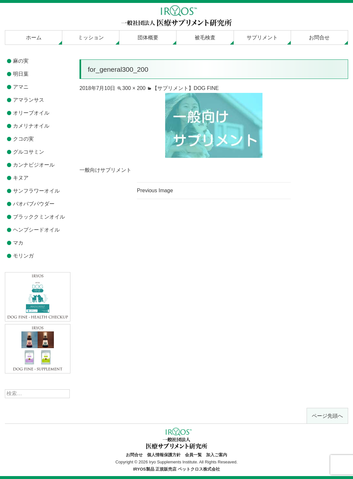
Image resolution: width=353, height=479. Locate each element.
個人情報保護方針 (164, 454)
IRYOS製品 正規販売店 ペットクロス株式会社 (176, 469)
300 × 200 (134, 88)
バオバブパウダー (34, 204)
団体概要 (148, 37)
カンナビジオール (34, 165)
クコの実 (23, 139)
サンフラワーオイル (36, 191)
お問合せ (319, 37)
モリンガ (23, 255)
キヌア (21, 178)
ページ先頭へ (327, 416)
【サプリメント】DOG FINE (185, 88)
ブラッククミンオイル (39, 217)
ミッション (91, 37)
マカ (18, 243)
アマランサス (28, 100)
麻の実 (21, 61)
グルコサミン (28, 152)
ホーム (34, 37)
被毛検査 (205, 37)
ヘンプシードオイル (36, 230)
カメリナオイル (31, 126)
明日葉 (21, 74)
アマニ (21, 87)
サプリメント (262, 37)
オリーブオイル (31, 113)
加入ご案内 (216, 454)
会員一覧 (193, 454)
